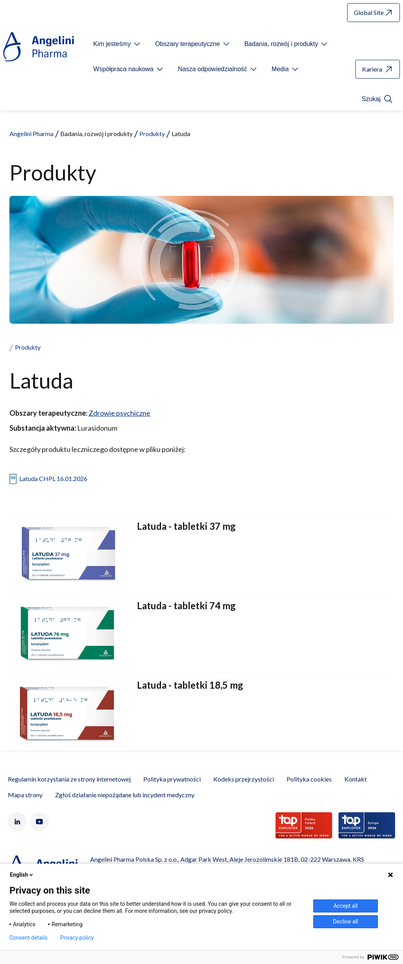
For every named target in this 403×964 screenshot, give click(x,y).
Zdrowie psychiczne (119, 413)
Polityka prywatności (172, 779)
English (22, 875)
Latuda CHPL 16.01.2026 (53, 478)
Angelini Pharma (31, 133)
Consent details (28, 938)
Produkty (152, 133)
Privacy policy (77, 938)
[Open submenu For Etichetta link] (117, 44)
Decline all (345, 921)
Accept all (345, 906)
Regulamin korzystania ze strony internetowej (69, 779)
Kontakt (355, 779)
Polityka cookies (309, 779)
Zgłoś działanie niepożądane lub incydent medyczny (124, 794)
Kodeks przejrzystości (243, 779)
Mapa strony (25, 794)
